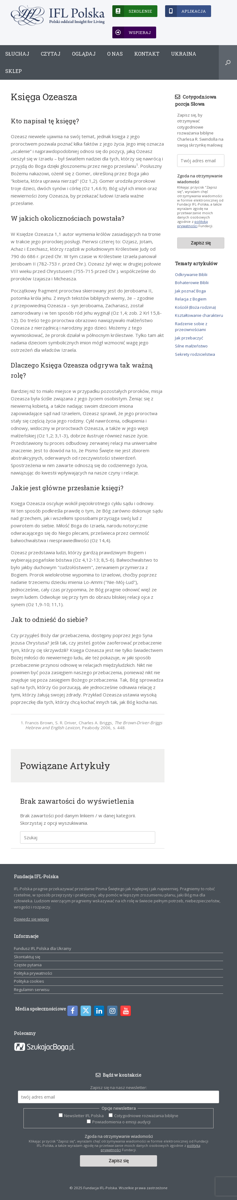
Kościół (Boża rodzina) (195, 307)
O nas (115, 53)
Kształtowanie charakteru (199, 315)
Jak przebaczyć (189, 338)
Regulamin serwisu (31, 989)
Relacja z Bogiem (190, 299)
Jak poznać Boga (190, 291)
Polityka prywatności (33, 973)
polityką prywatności (192, 223)
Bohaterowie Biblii (192, 282)
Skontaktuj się (27, 957)
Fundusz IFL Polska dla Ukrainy (42, 948)
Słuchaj (17, 53)
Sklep (13, 71)
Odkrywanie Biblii (191, 274)
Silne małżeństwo (191, 346)
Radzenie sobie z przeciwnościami (191, 327)
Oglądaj (84, 53)
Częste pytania (28, 965)
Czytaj (50, 53)
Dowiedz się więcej (31, 919)
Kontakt (147, 53)
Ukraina (183, 53)
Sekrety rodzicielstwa (195, 354)
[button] (228, 62)
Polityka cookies (29, 981)
